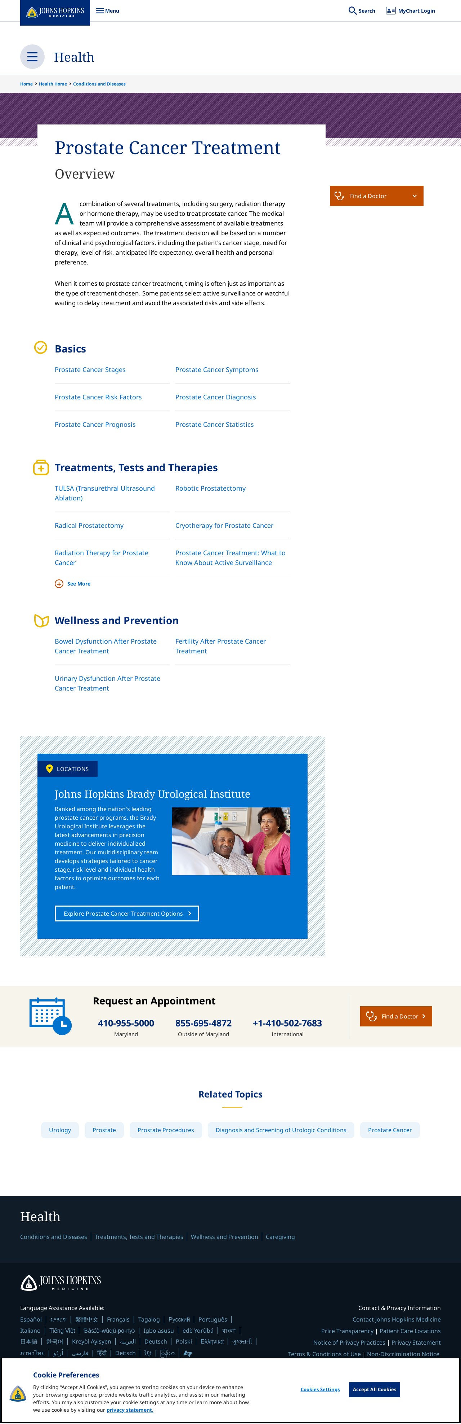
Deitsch (125, 1354)
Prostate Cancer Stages (90, 369)
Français (118, 1320)
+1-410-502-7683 (287, 1023)
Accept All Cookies (374, 1394)
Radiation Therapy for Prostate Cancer (101, 557)
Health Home (53, 84)
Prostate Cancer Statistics (214, 424)
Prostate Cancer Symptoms (217, 369)
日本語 (28, 1342)
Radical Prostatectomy (89, 525)
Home (26, 84)
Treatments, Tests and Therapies (139, 1237)
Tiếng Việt (62, 1331)
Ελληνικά (212, 1342)
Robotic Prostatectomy (210, 488)
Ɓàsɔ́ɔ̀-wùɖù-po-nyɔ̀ (109, 1331)
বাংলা (229, 1331)
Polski (184, 1342)
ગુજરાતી (242, 1342)
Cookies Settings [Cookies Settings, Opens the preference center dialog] (320, 1394)
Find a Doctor (360, 196)
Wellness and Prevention (224, 1237)
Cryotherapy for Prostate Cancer (224, 525)
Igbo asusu (159, 1331)
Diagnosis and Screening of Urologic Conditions (281, 1130)
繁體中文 (86, 1320)
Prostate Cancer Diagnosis (215, 397)
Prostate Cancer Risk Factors (98, 397)
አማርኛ (58, 1320)
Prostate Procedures (166, 1130)
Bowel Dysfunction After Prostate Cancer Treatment (106, 646)
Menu (107, 14)
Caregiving (280, 1237)
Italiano (30, 1331)
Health (74, 56)
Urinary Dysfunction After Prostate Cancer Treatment (107, 683)
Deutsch (155, 1342)
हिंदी (102, 1354)
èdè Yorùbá (198, 1331)
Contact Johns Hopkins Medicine (397, 1320)
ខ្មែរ (148, 1354)
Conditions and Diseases (99, 84)
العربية (128, 1342)
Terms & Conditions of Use (324, 1355)
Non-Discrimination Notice (403, 1355)
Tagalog (149, 1320)
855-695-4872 (203, 1023)
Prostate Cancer (390, 1130)
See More (78, 583)
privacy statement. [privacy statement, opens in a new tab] (130, 1414)
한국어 (54, 1342)
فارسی (80, 1354)
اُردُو (58, 1354)
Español (31, 1320)
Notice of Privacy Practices (349, 1343)
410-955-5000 (126, 1023)
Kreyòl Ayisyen (91, 1342)
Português (212, 1320)
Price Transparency (347, 1332)
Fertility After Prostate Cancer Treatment (220, 646)
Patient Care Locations (410, 1332)
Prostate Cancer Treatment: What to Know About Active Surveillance (230, 557)
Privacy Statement (416, 1343)
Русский (179, 1320)
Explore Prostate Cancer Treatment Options (123, 913)
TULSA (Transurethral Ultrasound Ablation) (105, 493)
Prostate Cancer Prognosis (95, 424)
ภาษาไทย (32, 1354)
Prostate (104, 1130)
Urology (60, 1130)
